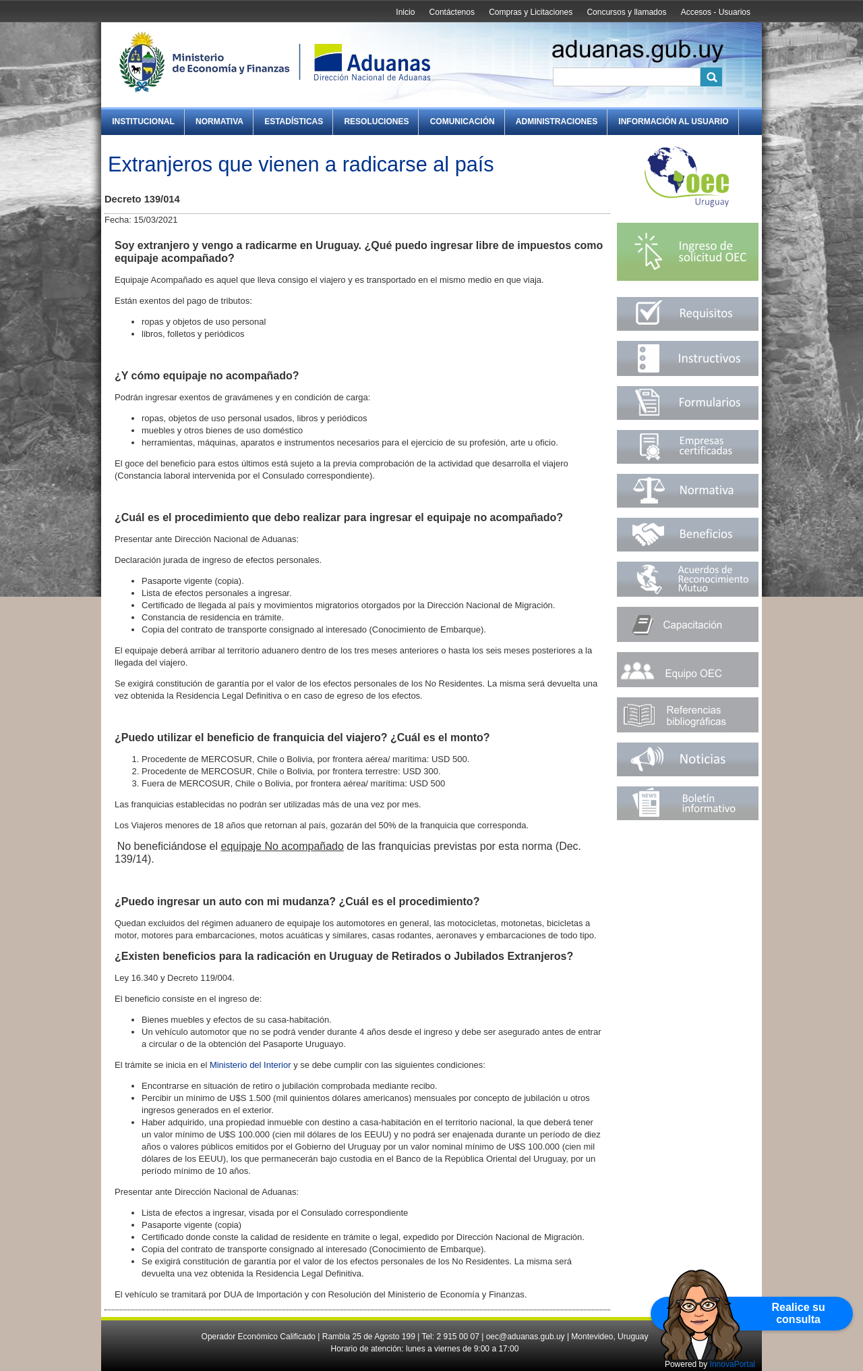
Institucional (143, 121)
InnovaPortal (732, 1364)
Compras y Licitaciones (530, 12)
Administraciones (556, 121)
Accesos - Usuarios (715, 12)
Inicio (405, 12)
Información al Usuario (673, 121)
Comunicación (462, 121)
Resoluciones (376, 121)
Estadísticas (293, 121)
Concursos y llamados (626, 12)
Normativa (219, 121)
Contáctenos (452, 12)
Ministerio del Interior (250, 1065)
